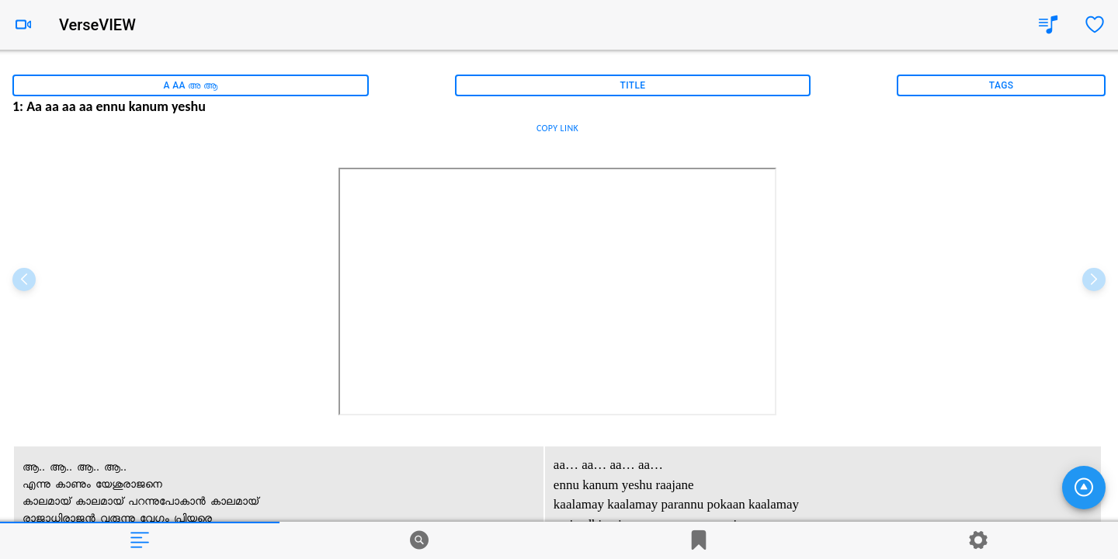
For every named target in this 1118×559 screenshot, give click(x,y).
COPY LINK (557, 128)
